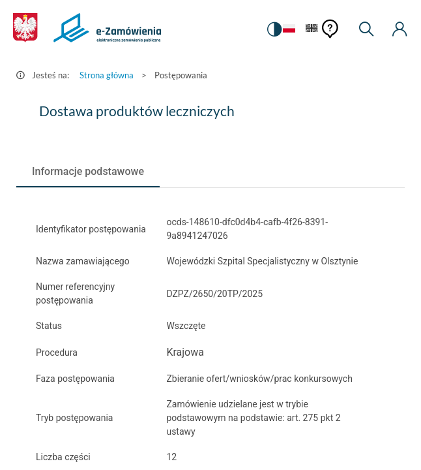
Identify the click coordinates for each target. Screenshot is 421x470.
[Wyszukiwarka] (366, 29)
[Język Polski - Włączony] (289, 29)
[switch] (274, 29)
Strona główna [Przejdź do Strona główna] (107, 75)
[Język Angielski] (312, 29)
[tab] (88, 171)
